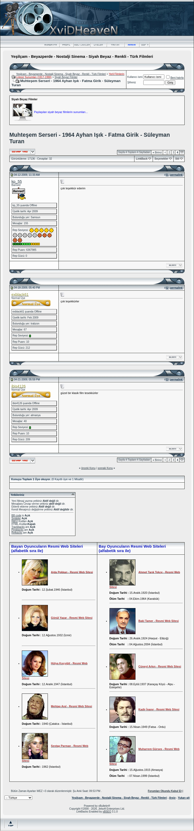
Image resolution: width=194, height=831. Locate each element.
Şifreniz (131, 82)
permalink (176, 174)
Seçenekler (161, 158)
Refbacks (16, 532)
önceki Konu (88, 468)
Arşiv (172, 797)
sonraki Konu (105, 468)
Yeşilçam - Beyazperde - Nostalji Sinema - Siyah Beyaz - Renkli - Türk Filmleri (61, 74)
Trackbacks (18, 527)
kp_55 (16, 181)
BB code (16, 515)
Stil (177, 158)
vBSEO (107, 811)
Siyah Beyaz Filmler (66, 77)
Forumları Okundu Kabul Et (165, 791)
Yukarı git (184, 797)
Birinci (157, 152)
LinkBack (141, 158)
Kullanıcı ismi (135, 77)
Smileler (16, 518)
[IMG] (14, 521)
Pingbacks (17, 529)
